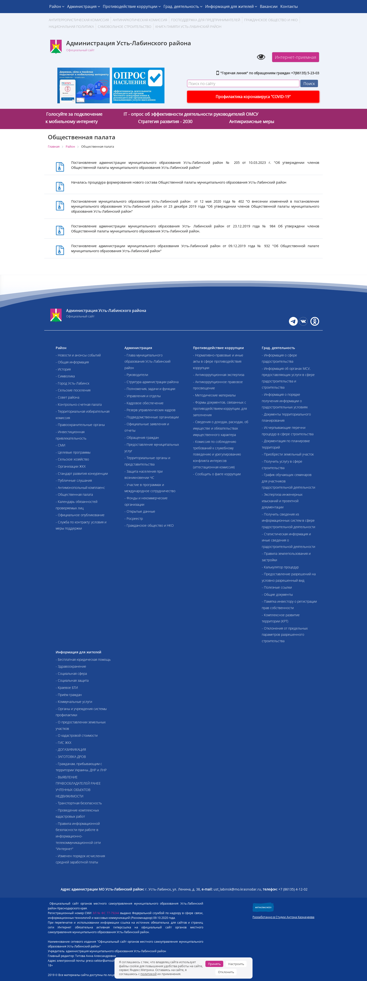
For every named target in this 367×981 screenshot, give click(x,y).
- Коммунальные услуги (74, 701)
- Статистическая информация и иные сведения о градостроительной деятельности (288, 540)
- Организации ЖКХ (71, 466)
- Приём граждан (69, 694)
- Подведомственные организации (151, 417)
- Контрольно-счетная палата (79, 404)
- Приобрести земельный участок (288, 454)
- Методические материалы (214, 395)
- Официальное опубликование (80, 515)
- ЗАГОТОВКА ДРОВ (71, 756)
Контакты (289, 6)
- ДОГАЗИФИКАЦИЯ (71, 749)
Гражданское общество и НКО (271, 20)
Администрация (83, 6)
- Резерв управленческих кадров (149, 410)
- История (63, 369)
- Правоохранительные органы (80, 424)
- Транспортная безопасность (79, 803)
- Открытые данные (139, 511)
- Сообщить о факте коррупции (217, 474)
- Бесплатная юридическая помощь (83, 659)
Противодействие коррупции (132, 6)
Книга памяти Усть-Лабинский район (188, 26)
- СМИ (60, 445)
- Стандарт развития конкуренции (82, 473)
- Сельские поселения (73, 390)
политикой (148, 974)
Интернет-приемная (295, 57)
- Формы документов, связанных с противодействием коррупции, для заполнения (220, 408)
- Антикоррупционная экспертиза (218, 374)
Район (56, 6)
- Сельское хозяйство (72, 459)
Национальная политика (71, 26)
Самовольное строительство (124, 26)
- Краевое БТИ (67, 687)
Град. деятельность (183, 6)
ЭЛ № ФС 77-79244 (106, 913)
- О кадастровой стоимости (77, 735)
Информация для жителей (231, 6)
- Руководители (136, 374)
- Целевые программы (73, 452)
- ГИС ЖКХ (63, 742)
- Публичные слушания (74, 480)
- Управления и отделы (142, 396)
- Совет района (67, 397)
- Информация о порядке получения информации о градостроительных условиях (285, 400)
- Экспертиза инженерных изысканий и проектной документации (282, 500)
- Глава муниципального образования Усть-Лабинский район (147, 361)
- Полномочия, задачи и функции (149, 388)
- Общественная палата (74, 494)
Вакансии (269, 6)
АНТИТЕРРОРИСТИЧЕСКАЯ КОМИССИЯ (79, 20)
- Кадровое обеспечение (144, 403)
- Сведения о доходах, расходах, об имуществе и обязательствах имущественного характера (220, 428)
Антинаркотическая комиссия (140, 20)
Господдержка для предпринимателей (205, 20)
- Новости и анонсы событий (78, 355)
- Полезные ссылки (277, 587)
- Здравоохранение (71, 666)
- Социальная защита (72, 680)
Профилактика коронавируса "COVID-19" (253, 96)
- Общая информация (72, 362)
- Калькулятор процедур (280, 567)
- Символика (65, 376)
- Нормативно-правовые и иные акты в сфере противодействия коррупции (218, 361)
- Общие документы (277, 594)
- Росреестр (133, 518)
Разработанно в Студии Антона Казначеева (283, 917)
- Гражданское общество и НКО (149, 525)
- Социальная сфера (71, 673)
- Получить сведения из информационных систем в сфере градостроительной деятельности (288, 520)
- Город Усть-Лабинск (72, 383)
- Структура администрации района (151, 382)
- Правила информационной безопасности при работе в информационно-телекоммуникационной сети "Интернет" (78, 836)
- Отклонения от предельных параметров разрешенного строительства (285, 634)
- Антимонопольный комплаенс (80, 487)
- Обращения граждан (141, 437)
